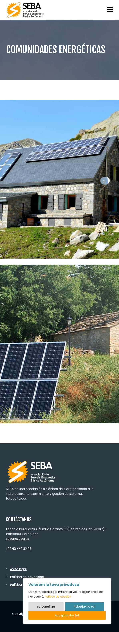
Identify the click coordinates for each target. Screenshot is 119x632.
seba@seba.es (17, 538)
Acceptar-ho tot (67, 615)
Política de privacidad (27, 577)
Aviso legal (18, 569)
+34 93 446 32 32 (18, 549)
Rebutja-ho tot (84, 607)
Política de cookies (58, 597)
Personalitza (46, 607)
